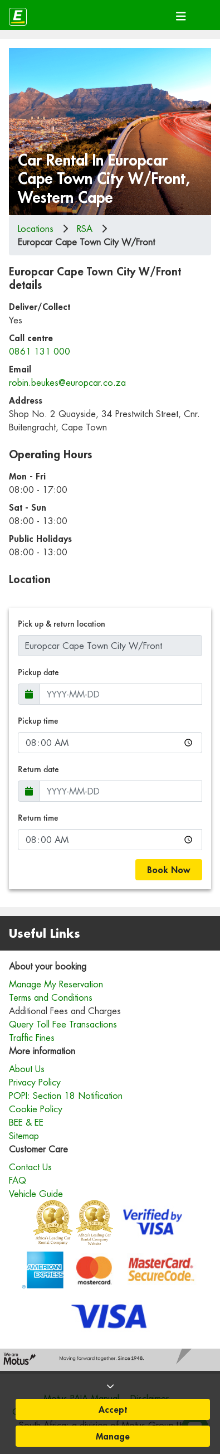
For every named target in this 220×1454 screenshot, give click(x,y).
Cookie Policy (35, 1109)
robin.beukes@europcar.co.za (67, 382)
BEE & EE (26, 1122)
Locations (35, 228)
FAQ (17, 1180)
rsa (84, 228)
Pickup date (38, 672)
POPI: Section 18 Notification (66, 1095)
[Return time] (110, 839)
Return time (38, 817)
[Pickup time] (110, 742)
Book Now (168, 869)
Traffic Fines (32, 1037)
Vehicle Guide (36, 1194)
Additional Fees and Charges (65, 1011)
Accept (113, 1409)
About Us (27, 1069)
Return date (38, 769)
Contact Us (30, 1167)
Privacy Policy (35, 1082)
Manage (113, 1436)
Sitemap (24, 1136)
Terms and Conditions (50, 997)
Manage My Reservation (56, 984)
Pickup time (38, 720)
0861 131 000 (39, 351)
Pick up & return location (61, 623)
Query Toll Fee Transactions (63, 1024)
